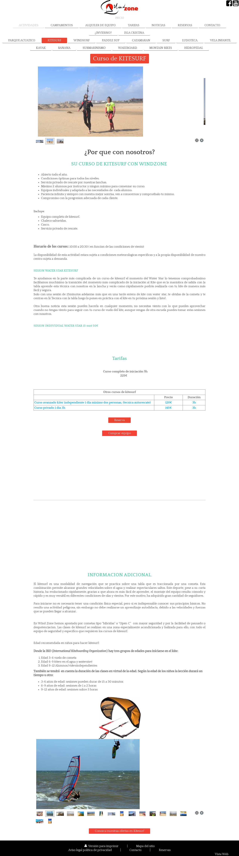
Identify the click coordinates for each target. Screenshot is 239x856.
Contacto (135, 850)
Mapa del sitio (145, 846)
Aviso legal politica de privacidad (90, 850)
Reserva (119, 420)
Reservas (165, 850)
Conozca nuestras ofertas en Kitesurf (119, 831)
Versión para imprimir (101, 846)
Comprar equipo (119, 433)
